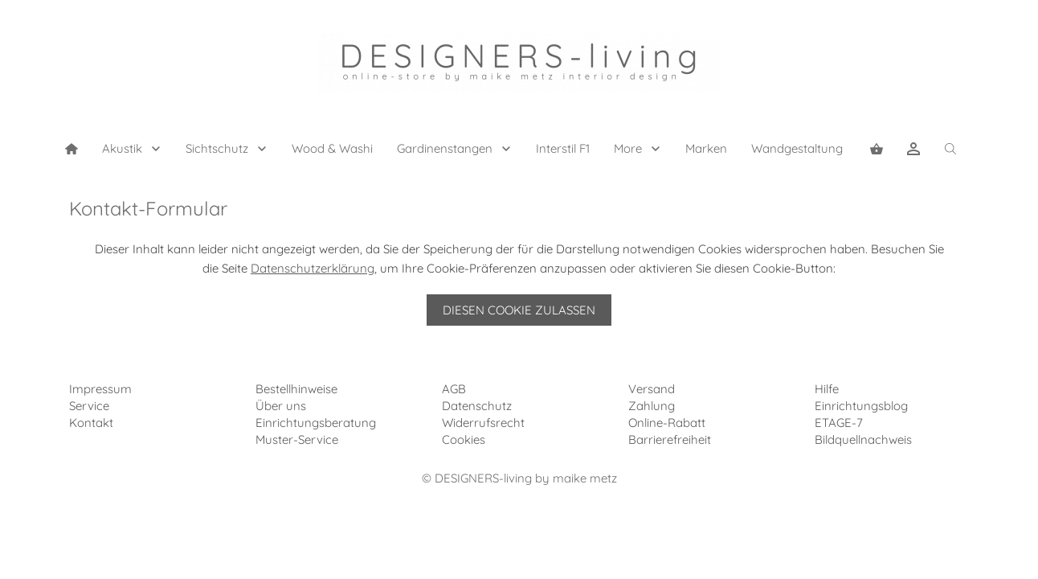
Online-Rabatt (666, 422)
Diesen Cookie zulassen (519, 310)
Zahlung (651, 405)
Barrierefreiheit (669, 439)
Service (89, 405)
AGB (454, 388)
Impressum (100, 388)
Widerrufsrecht (483, 422)
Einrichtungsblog (861, 405)
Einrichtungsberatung (315, 422)
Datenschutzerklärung (312, 268)
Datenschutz (477, 405)
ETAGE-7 (839, 422)
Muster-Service (296, 439)
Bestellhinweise (296, 388)
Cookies (463, 439)
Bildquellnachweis (863, 439)
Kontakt (91, 422)
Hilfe (827, 388)
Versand (651, 388)
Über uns (280, 405)
